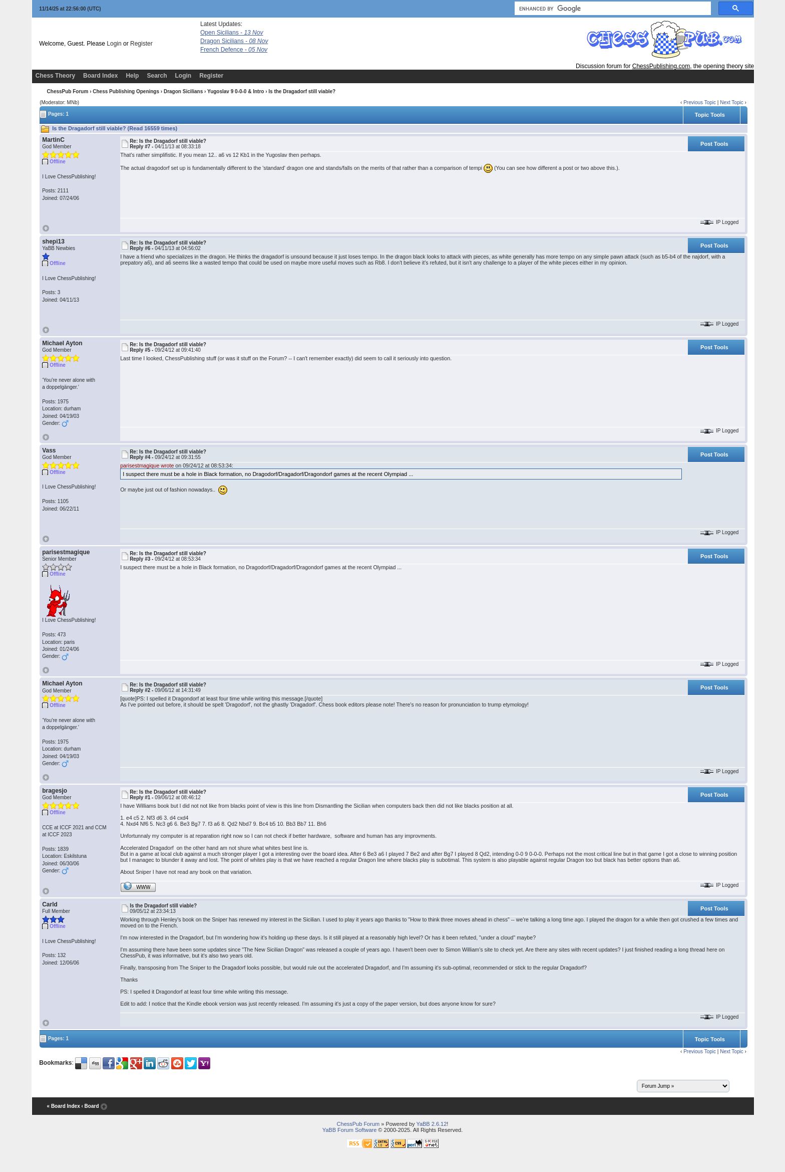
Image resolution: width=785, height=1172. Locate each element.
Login (114, 43)
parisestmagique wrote (147, 465)
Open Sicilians (231, 32)
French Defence (233, 49)
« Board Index (63, 1106)
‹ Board (90, 1106)
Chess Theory (55, 75)
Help (132, 75)
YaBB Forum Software (349, 1130)
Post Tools (714, 144)
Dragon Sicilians (234, 41)
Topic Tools (710, 115)
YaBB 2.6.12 (431, 1124)
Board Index (100, 75)
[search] (611, 8)
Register (141, 43)
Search (157, 75)
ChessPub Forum (68, 91)
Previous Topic (699, 102)
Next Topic (731, 102)
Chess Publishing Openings (126, 91)
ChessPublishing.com (661, 66)
